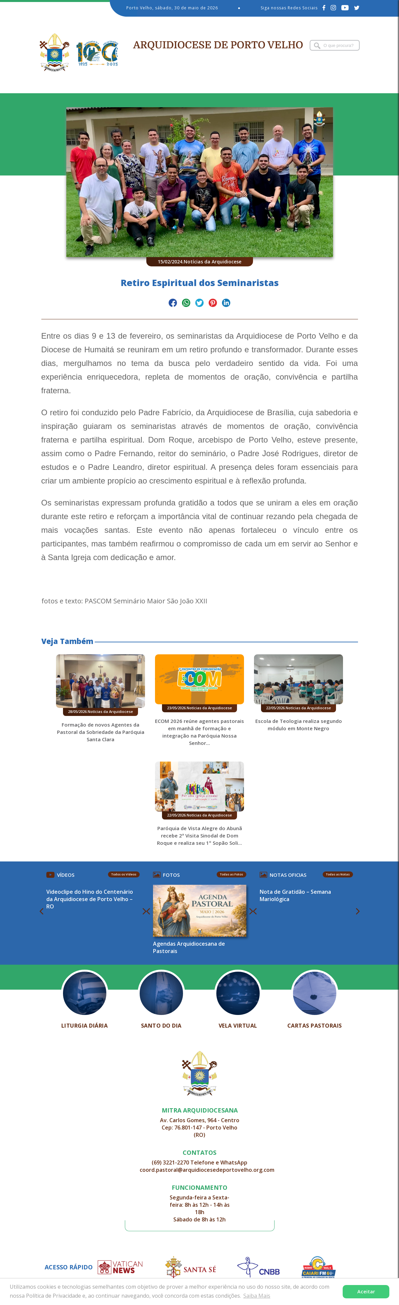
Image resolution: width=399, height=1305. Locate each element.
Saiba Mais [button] (256, 1295)
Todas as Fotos (231, 874)
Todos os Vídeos (123, 874)
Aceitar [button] (366, 1291)
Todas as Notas (338, 874)
